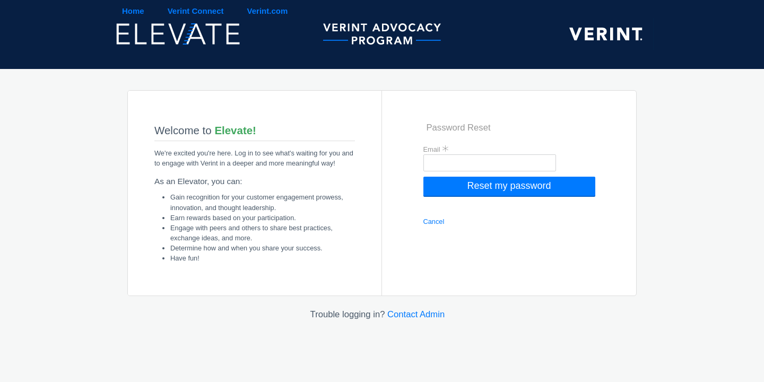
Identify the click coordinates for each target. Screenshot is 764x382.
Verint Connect (196, 10)
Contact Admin (416, 314)
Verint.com (267, 10)
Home (133, 10)
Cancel (434, 221)
